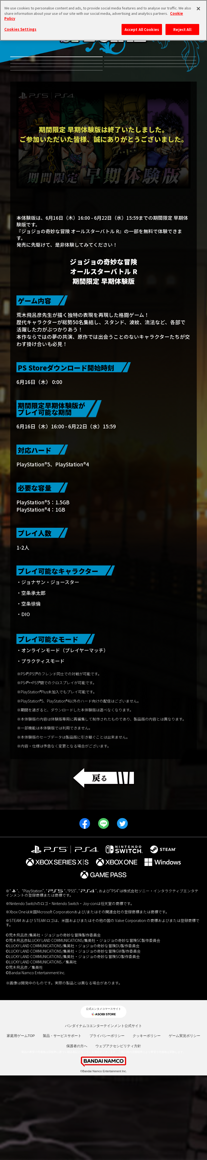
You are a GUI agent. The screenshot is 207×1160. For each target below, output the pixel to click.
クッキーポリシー (147, 1120)
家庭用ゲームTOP (21, 1120)
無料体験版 (56, 66)
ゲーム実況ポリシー (184, 1120)
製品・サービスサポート (62, 1120)
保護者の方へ (76, 1130)
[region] (103, 20)
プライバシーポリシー (107, 1120)
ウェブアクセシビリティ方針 (118, 1130)
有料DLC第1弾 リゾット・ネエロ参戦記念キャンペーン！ (56, 113)
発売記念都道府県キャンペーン (150, 113)
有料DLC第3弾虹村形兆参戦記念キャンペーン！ (56, 89)
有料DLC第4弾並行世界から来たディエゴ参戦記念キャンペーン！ (150, 66)
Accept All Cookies (142, 29)
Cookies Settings (20, 29)
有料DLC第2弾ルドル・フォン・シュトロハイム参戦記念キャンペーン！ (150, 89)
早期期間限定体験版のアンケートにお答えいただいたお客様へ (103, 285)
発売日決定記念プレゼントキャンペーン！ (56, 147)
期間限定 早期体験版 (150, 131)
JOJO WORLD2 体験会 (56, 131)
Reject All (182, 29)
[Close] (198, 9)
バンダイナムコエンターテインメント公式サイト (103, 1110)
